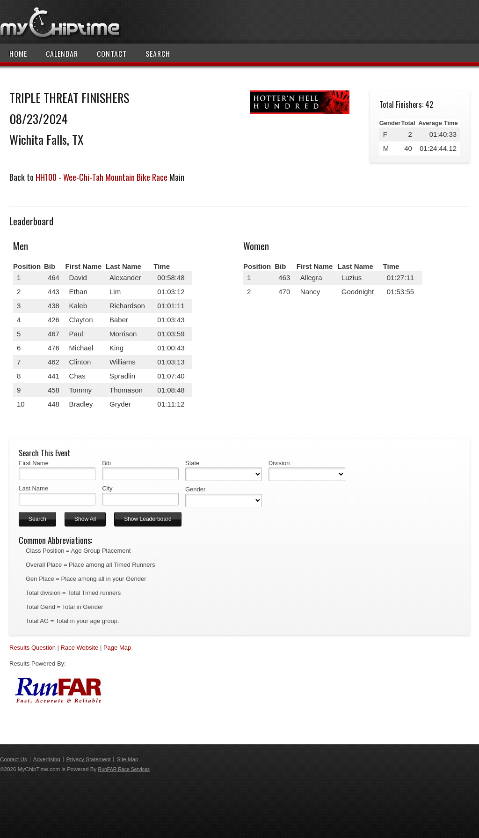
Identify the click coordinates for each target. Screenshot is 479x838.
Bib (106, 463)
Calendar (62, 53)
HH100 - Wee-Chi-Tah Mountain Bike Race (101, 177)
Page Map (117, 647)
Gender (195, 489)
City (107, 488)
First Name (34, 463)
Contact (112, 53)
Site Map (127, 759)
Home (18, 53)
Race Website (80, 647)
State (192, 463)
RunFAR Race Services (124, 769)
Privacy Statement (88, 759)
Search (157, 53)
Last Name (33, 488)
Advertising (46, 759)
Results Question (32, 647)
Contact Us (13, 759)
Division (279, 463)
